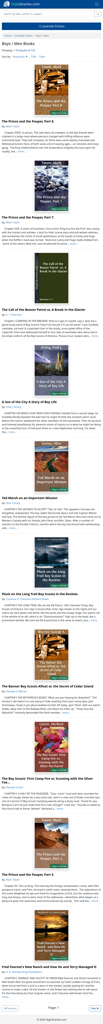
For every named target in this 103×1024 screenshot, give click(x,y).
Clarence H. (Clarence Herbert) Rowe (27, 599)
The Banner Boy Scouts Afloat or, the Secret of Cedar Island (47, 686)
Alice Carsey (13, 503)
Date (42, 56)
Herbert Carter (14, 787)
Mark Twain (13, 126)
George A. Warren (16, 691)
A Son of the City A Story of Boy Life (29, 402)
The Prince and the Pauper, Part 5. (28, 874)
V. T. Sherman (14, 314)
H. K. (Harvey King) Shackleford (24, 972)
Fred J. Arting (13, 407)
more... (22, 151)
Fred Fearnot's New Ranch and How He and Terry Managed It (49, 967)
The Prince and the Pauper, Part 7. (28, 217)
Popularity (20, 56)
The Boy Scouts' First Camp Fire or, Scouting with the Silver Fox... (47, 780)
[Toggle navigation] (96, 4)
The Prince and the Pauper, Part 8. (28, 121)
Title (33, 56)
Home (8, 35)
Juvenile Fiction (52, 26)
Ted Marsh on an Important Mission (29, 498)
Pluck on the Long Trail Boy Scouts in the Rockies (40, 594)
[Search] (48, 14)
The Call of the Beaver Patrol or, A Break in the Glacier (43, 309)
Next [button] (95, 1008)
